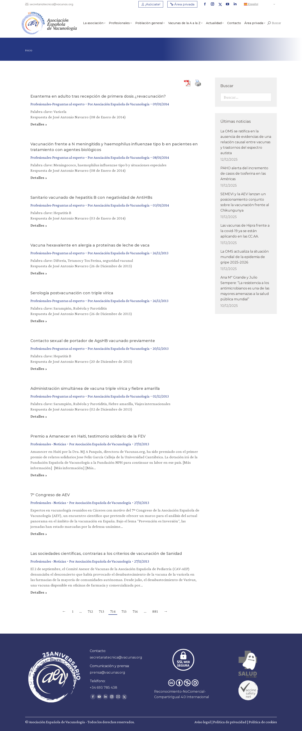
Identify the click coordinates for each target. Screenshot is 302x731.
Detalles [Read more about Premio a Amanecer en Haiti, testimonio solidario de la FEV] (37, 475)
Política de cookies (263, 722)
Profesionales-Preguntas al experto (57, 104)
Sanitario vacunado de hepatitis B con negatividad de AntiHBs (91, 197)
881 (155, 611)
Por (119, 104)
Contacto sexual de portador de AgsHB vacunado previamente (92, 340)
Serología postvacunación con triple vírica (71, 293)
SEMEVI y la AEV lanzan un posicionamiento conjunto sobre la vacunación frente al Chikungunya (244, 202)
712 (90, 611)
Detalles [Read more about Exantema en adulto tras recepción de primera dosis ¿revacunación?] (37, 124)
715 (124, 611)
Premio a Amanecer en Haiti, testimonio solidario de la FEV (88, 436)
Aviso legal (202, 722)
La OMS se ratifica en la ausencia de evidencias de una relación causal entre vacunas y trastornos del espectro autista (245, 142)
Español (251, 4)
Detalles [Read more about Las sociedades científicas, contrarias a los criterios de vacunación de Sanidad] (37, 592)
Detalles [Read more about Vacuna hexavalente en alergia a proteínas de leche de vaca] (37, 273)
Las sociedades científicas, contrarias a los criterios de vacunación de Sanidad (106, 553)
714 (113, 611)
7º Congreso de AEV (50, 495)
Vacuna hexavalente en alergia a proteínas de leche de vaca (90, 245)
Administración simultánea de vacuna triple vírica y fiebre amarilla (95, 388)
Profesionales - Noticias (48, 444)
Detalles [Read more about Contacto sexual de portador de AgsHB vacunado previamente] (37, 369)
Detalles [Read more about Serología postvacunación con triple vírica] (37, 321)
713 (101, 611)
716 (135, 611)
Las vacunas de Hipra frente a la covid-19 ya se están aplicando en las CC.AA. (244, 230)
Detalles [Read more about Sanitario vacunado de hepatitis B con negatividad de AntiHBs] (37, 225)
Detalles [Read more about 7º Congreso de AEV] (37, 534)
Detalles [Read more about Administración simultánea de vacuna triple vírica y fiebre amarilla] (37, 416)
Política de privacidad (229, 722)
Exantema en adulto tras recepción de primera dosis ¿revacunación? (98, 96)
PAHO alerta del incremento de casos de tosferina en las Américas (244, 173)
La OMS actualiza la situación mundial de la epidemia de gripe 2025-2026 (244, 256)
